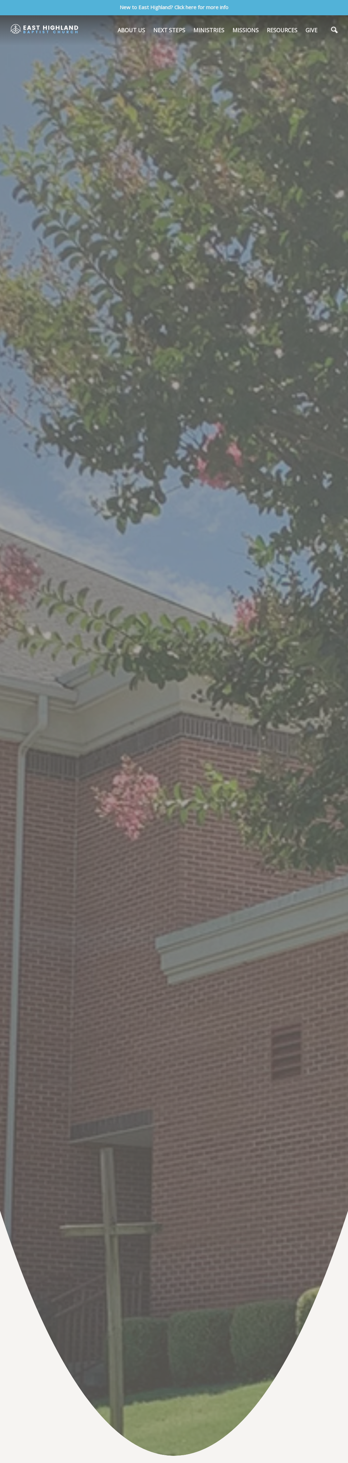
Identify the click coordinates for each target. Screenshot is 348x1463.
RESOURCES (282, 30)
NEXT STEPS (169, 30)
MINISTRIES (208, 30)
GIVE (311, 30)
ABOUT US (131, 30)
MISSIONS (245, 30)
